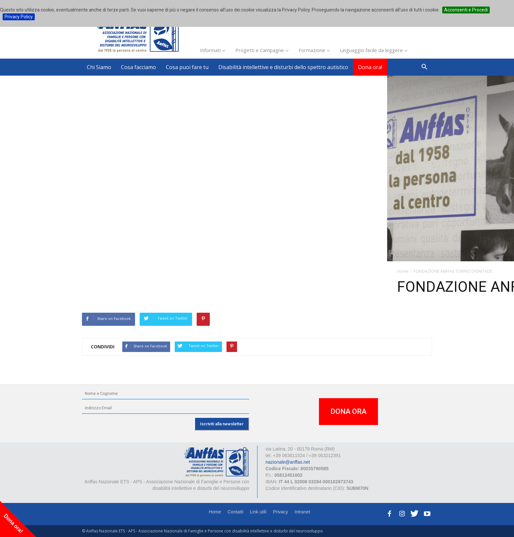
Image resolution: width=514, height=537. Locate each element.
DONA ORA (348, 411)
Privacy (280, 511)
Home (215, 511)
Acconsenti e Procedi (466, 9)
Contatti (235, 511)
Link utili (258, 511)
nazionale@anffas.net (288, 462)
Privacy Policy (19, 16)
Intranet (302, 511)
